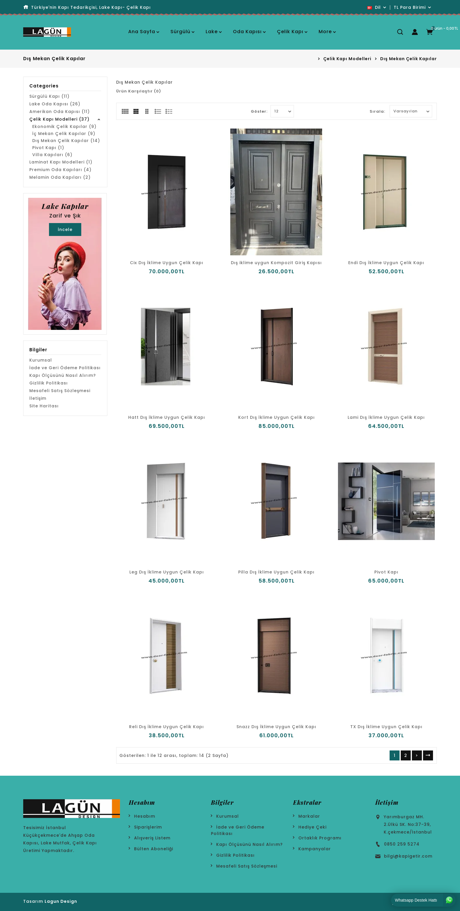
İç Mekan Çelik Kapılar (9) (63, 133)
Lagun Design (61, 901)
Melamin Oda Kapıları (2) (60, 177)
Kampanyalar (314, 849)
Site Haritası (44, 406)
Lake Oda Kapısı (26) (54, 104)
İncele (65, 229)
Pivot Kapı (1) (48, 148)
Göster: (259, 111)
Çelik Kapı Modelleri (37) (59, 119)
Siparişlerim (148, 827)
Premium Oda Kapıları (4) (60, 170)
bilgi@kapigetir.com (408, 856)
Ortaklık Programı (319, 838)
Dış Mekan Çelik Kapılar (408, 59)
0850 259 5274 (402, 844)
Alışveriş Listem (152, 838)
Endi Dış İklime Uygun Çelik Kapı (386, 263)
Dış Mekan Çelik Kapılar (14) (66, 141)
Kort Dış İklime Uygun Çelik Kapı (276, 417)
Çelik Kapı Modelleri (347, 59)
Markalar (309, 816)
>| (428, 755)
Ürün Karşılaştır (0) (138, 91)
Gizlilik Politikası (48, 383)
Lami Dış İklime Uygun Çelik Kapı (386, 417)
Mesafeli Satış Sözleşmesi (59, 391)
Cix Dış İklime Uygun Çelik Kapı (166, 263)
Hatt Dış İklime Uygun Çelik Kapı (166, 417)
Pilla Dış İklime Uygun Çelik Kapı (276, 572)
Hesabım (144, 816)
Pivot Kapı (386, 572)
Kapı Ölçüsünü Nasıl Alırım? (62, 375)
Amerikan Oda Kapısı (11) (59, 111)
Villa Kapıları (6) (52, 155)
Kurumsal (40, 360)
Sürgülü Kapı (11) (49, 96)
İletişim (37, 398)
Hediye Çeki (312, 827)
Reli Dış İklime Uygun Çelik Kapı (166, 727)
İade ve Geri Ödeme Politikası (65, 368)
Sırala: (377, 111)
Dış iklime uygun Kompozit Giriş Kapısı (276, 263)
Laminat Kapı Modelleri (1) (60, 162)
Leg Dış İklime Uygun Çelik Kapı (166, 572)
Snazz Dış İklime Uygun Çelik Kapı (276, 727)
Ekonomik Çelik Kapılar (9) (64, 126)
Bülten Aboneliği (153, 849)
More (325, 31)
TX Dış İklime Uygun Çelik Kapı (386, 727)
